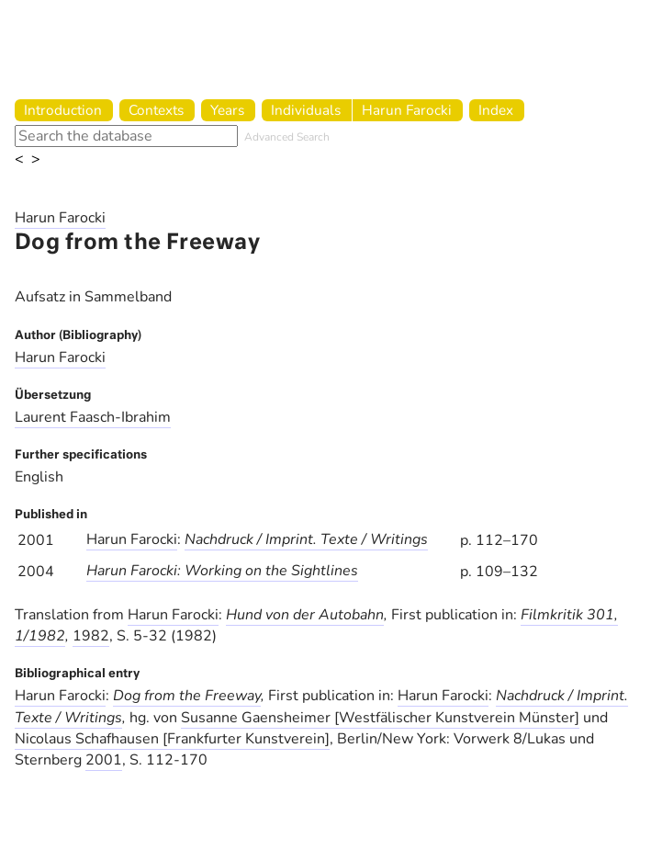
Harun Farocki (407, 109)
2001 (103, 760)
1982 (91, 636)
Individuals (306, 109)
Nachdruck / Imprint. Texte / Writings (306, 539)
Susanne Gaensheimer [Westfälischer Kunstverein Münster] (380, 718)
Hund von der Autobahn (305, 615)
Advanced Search (287, 137)
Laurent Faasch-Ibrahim (93, 417)
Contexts (156, 109)
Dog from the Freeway (187, 696)
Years (227, 109)
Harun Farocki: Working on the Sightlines (222, 571)
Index (495, 109)
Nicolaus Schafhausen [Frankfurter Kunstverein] (172, 739)
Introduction (63, 109)
